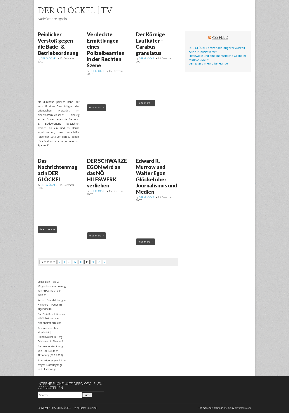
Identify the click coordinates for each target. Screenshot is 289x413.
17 (75, 262)
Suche (87, 395)
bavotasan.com (243, 407)
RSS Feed (220, 37)
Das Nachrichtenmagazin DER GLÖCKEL (57, 170)
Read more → (96, 107)
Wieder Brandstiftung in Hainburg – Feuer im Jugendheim (52, 304)
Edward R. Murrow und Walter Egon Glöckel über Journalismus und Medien (156, 176)
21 (99, 262)
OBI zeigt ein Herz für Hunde (208, 63)
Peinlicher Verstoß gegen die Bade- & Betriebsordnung (58, 43)
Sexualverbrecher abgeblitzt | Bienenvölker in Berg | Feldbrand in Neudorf (51, 334)
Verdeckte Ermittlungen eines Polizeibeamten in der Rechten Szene (105, 49)
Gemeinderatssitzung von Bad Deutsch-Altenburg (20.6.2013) (50, 351)
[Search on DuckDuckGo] (60, 395)
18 (81, 262)
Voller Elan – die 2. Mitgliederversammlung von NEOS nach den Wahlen (52, 288)
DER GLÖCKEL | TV (75, 10)
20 (93, 262)
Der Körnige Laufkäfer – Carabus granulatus (150, 43)
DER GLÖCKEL (49, 58)
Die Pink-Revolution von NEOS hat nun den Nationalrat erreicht (52, 318)
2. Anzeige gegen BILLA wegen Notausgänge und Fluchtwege (52, 365)
